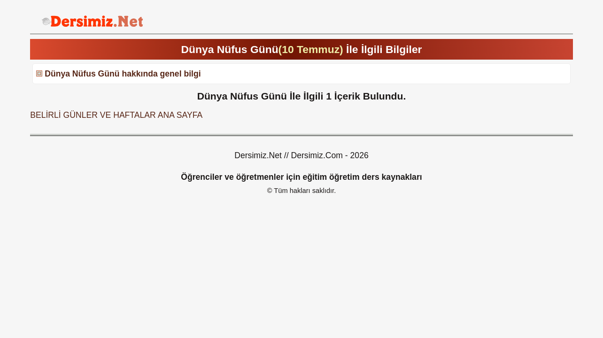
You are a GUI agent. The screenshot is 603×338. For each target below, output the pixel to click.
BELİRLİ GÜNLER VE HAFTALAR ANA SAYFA (116, 115)
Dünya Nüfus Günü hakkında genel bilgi (123, 73)
